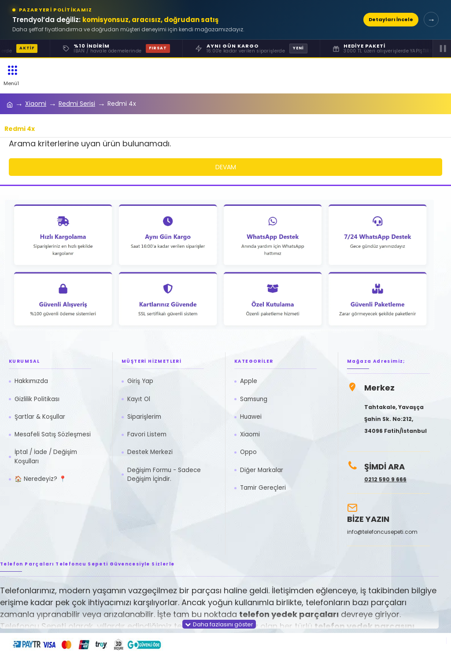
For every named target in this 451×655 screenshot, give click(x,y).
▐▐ (442, 48)
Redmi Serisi (77, 103)
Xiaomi (35, 103)
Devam (225, 167)
